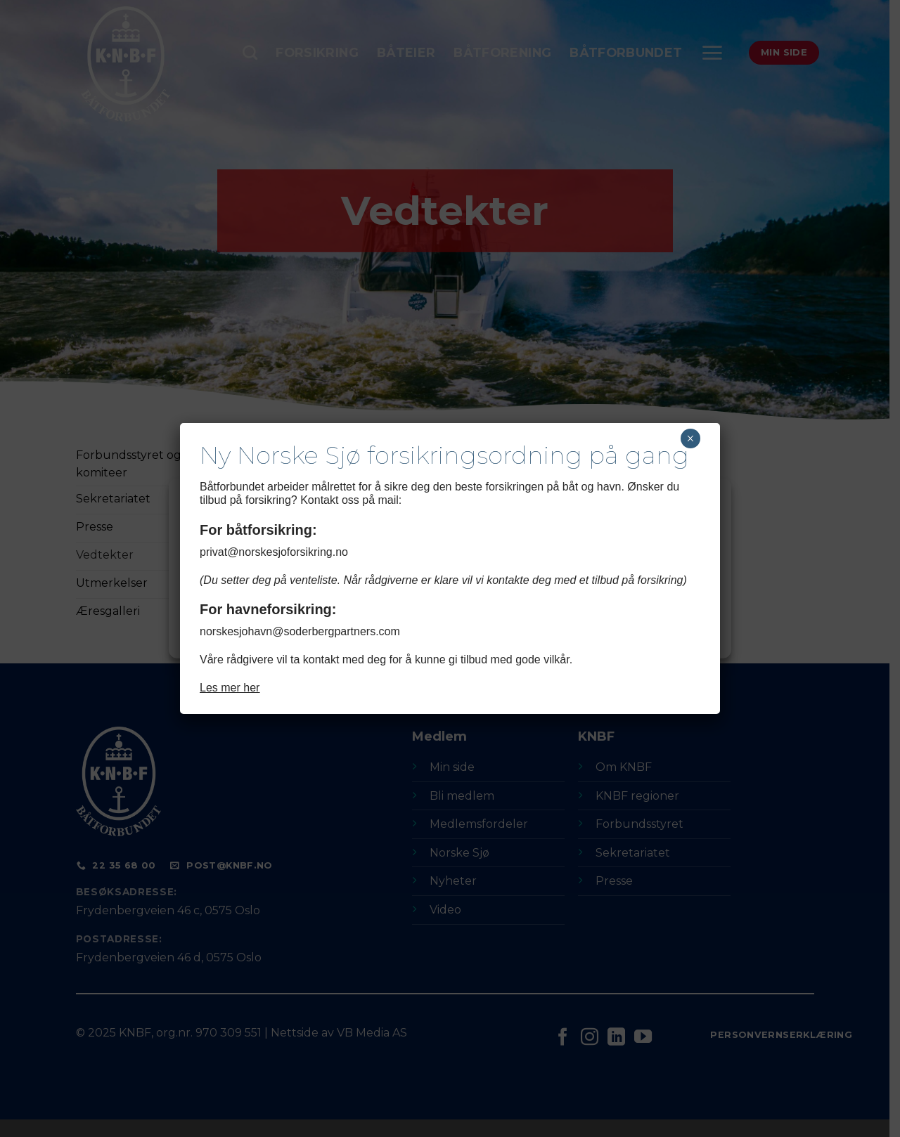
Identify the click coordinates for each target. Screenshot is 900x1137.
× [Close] (690, 438)
